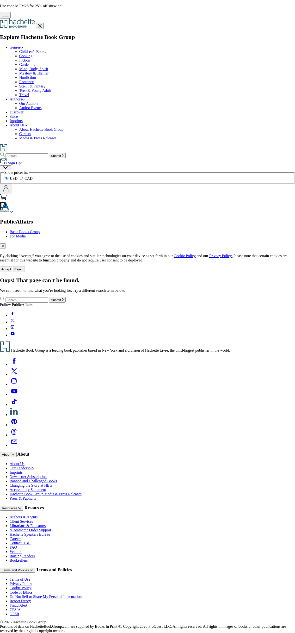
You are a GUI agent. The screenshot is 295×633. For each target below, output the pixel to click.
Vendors (16, 552)
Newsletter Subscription (28, 477)
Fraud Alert (18, 605)
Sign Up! (11, 163)
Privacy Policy (21, 584)
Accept (6, 269)
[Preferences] (5, 167)
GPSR (14, 614)
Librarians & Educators (28, 526)
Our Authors (28, 103)
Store (14, 116)
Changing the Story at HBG (31, 485)
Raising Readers (22, 556)
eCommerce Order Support (30, 530)
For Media (18, 236)
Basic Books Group (25, 232)
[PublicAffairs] (11, 211)
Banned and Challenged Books (33, 481)
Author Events (30, 108)
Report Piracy (20, 601)
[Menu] (5, 15)
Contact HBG (20, 543)
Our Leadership (22, 468)
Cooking (25, 56)
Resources (11, 508)
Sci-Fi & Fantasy (32, 86)
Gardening (27, 64)
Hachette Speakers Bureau (30, 534)
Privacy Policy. (221, 256)
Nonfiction (27, 77)
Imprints (16, 121)
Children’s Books (32, 52)
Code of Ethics (21, 592)
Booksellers (19, 560)
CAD (26, 178)
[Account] (6, 189)
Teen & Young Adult (35, 90)
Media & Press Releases (37, 138)
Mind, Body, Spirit (33, 69)
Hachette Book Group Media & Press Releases (45, 494)
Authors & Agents (23, 517)
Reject (19, 269)
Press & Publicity (23, 498)
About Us (18, 125)
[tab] (147, 245)
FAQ (13, 547)
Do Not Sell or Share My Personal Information (46, 597)
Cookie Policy (185, 256)
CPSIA (15, 610)
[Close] (3, 245)
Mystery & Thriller (34, 73)
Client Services (21, 521)
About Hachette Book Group (41, 129)
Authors (17, 99)
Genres (16, 47)
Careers (25, 134)
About (8, 454)
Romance (26, 82)
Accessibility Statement (28, 490)
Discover (17, 112)
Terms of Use (20, 579)
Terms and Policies (17, 570)
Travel (24, 95)
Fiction (24, 60)
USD (11, 178)
